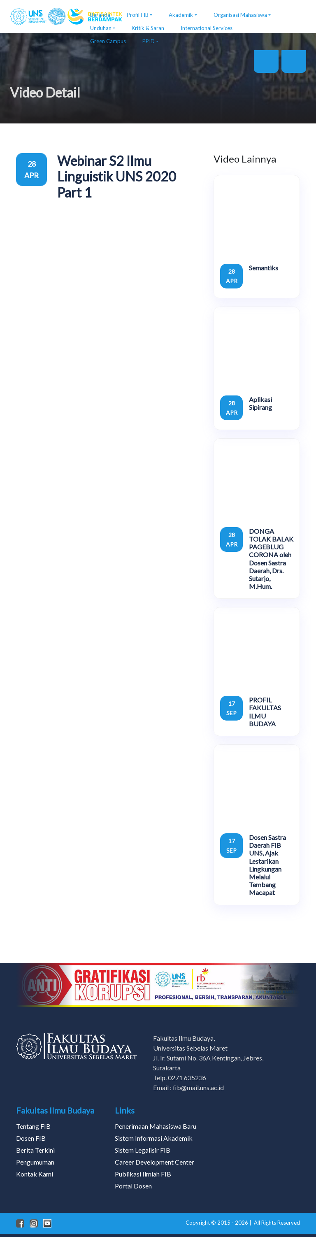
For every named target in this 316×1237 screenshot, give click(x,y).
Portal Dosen (133, 1186)
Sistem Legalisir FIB (142, 1150)
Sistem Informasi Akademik (154, 1138)
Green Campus (108, 41)
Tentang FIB (33, 1126)
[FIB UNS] (44, 16)
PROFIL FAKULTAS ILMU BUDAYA (265, 712)
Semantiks (263, 268)
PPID (148, 41)
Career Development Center (154, 1162)
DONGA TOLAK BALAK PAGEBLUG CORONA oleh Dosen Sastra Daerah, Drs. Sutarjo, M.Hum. (271, 558)
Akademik (181, 15)
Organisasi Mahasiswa (240, 15)
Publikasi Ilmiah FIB (143, 1174)
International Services (206, 28)
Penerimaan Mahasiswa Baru (155, 1126)
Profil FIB (138, 15)
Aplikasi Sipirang (260, 403)
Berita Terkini (35, 1150)
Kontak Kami (34, 1174)
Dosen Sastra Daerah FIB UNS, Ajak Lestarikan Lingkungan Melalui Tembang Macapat (267, 864)
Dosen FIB (31, 1138)
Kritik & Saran (148, 28)
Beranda (100, 15)
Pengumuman (35, 1162)
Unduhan (101, 28)
